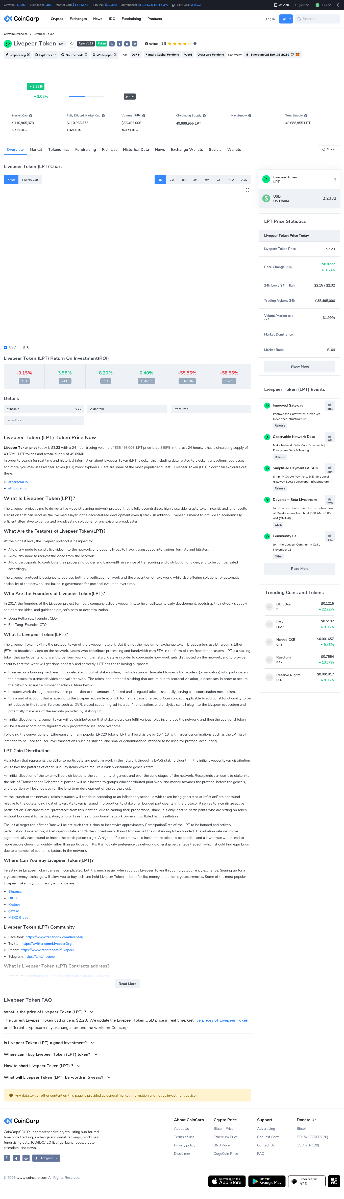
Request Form (268, 1137)
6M (207, 180)
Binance (14, 891)
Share (327, 149)
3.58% (36, 86)
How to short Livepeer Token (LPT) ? (42, 1065)
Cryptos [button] (57, 18)
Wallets (234, 149)
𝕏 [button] (112, 44)
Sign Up (286, 19)
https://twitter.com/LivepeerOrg (46, 943)
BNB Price (222, 1145)
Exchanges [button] (78, 18)
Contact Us (266, 1145)
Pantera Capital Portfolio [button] (162, 55)
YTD (231, 180)
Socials (215, 149)
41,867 (21, 5)
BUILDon (283, 604)
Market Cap (30, 180)
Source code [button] (74, 55)
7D (172, 180)
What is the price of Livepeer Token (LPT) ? (48, 1012)
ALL (244, 180)
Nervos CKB (286, 639)
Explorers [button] (45, 55)
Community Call (281, 536)
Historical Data (136, 149)
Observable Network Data (289, 436)
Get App (281, 5)
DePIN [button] (136, 55)
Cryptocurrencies (16, 34)
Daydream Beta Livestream (290, 499)
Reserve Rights (288, 675)
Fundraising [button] (131, 18)
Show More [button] (299, 366)
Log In (270, 19)
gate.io (13, 911)
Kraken (14, 904)
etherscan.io (18, 482)
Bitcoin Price (223, 1128)
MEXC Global (19, 917)
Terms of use (184, 1137)
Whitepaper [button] (104, 55)
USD (12, 347)
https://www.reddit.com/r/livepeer (47, 950)
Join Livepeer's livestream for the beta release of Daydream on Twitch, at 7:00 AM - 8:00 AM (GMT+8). (303, 513)
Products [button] (155, 18)
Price (11, 180)
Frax (279, 622)
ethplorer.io (17, 488)
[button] (302, 5)
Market (36, 149)
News (160, 149)
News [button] (97, 18)
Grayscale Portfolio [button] (211, 55)
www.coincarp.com (31, 1177)
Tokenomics (58, 149)
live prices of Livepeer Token (221, 1020)
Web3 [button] (188, 55)
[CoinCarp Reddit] (26, 1158)
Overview (15, 149)
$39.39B (111, 5)
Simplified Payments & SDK (291, 468)
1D (160, 180)
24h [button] (129, 97)
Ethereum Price (226, 1137)
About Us (181, 1128)
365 (49, 5)
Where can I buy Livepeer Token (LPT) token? (51, 1054)
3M (195, 180)
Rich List (109, 149)
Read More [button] (127, 983)
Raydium (283, 657)
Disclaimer (182, 1153)
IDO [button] (112, 18)
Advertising (266, 1128)
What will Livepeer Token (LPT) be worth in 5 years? (57, 1077)
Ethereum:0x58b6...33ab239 (270, 55)
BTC (26, 347)
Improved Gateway (283, 405)
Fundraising (85, 149)
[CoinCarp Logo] (23, 19)
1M (183, 180)
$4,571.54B (80, 5)
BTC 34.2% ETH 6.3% (153, 5)
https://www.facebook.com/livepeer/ (54, 937)
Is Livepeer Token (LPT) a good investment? (49, 1042)
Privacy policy (184, 1145)
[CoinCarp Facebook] (16, 1158)
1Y (218, 180)
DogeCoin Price (226, 1153)
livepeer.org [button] (18, 55)
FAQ (260, 1153)
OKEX (13, 898)
